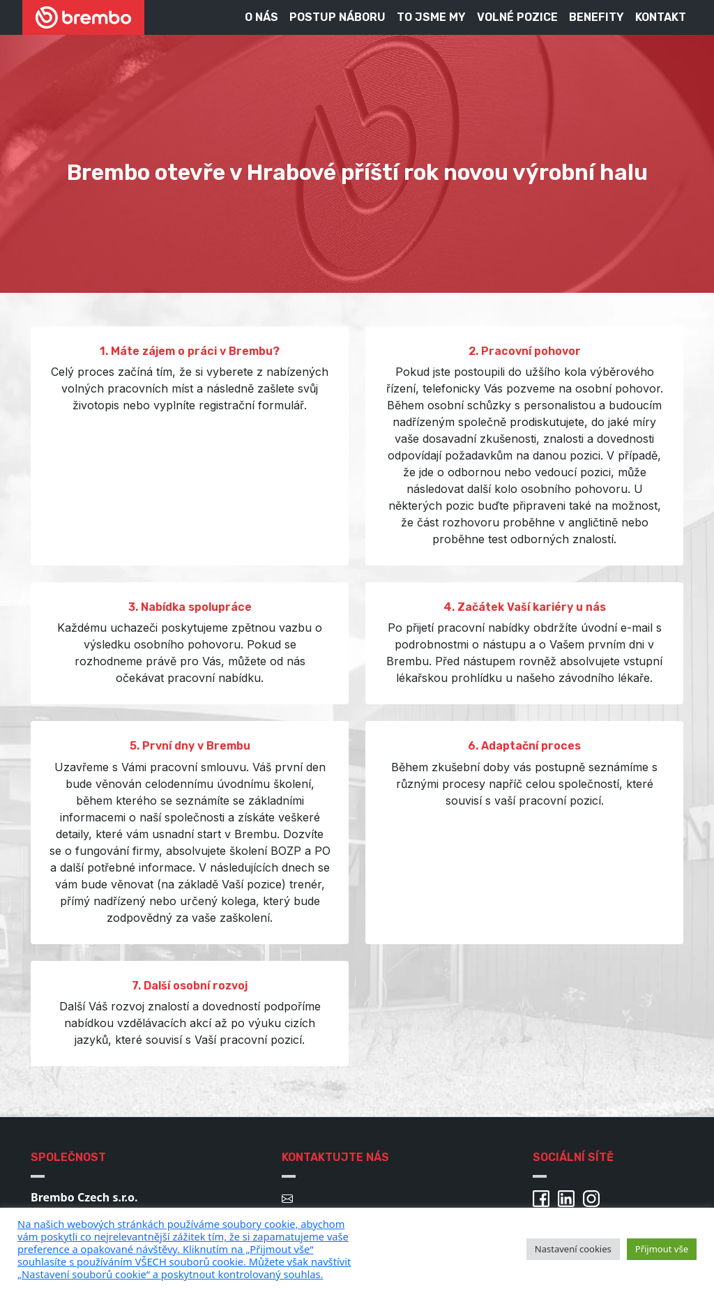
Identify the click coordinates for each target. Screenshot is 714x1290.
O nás (261, 17)
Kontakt (660, 17)
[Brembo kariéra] (83, 17)
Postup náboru (337, 17)
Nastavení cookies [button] (573, 1249)
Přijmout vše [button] (661, 1249)
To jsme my (431, 17)
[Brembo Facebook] (544, 1197)
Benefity (596, 17)
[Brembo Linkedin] (569, 1197)
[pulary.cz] (264, 1248)
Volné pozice (517, 17)
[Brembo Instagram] (594, 1197)
